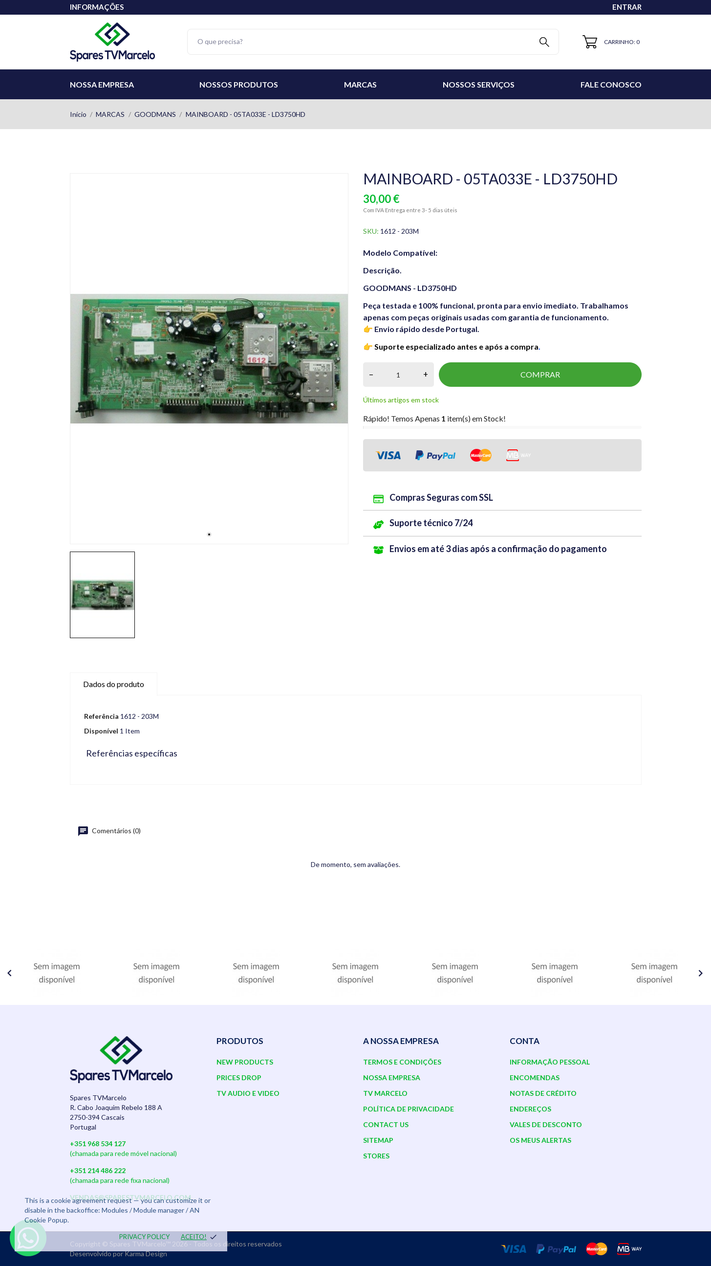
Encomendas (535, 1077)
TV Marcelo (385, 1093)
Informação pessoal (550, 1062)
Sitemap (378, 1140)
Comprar (540, 374)
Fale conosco (611, 84)
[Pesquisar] (373, 42)
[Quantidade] (398, 374)
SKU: (371, 231)
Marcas (360, 84)
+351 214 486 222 (98, 1170)
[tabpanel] (209, 359)
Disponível (101, 731)
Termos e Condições (402, 1062)
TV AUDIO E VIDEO (248, 1093)
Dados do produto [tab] (113, 684)
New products (244, 1062)
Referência (101, 716)
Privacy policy (144, 1237)
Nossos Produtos (238, 84)
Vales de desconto (546, 1124)
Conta (524, 1041)
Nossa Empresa (102, 84)
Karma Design (146, 1253)
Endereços (530, 1109)
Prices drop (238, 1077)
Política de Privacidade (408, 1109)
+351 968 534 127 (98, 1143)
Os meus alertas (540, 1140)
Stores (376, 1156)
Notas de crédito (543, 1093)
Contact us (386, 1124)
